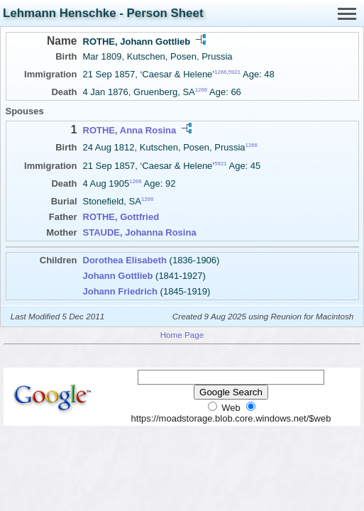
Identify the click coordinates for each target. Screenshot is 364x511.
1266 (220, 72)
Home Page (182, 334)
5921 (234, 72)
